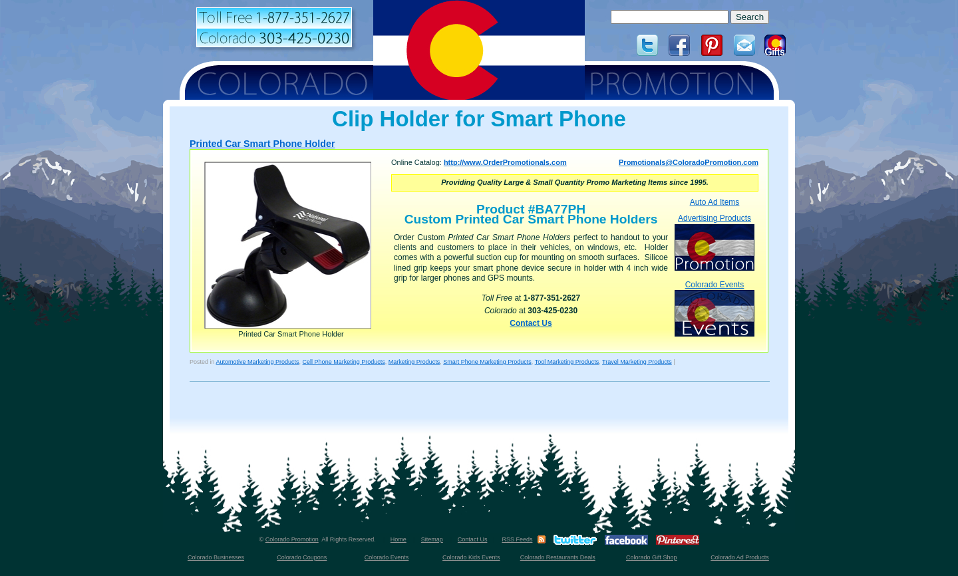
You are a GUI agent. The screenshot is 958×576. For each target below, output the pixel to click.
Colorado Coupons (302, 557)
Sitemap (432, 539)
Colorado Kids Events (471, 557)
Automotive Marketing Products (257, 362)
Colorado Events (714, 308)
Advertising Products (714, 242)
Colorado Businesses (216, 557)
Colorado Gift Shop (651, 557)
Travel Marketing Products (637, 362)
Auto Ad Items (715, 202)
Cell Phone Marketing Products (344, 362)
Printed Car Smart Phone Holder (262, 143)
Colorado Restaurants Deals (557, 557)
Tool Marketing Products (567, 362)
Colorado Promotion (292, 539)
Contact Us (531, 323)
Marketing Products (414, 362)
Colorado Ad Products (740, 557)
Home (398, 539)
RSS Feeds (517, 539)
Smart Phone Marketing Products (487, 362)
